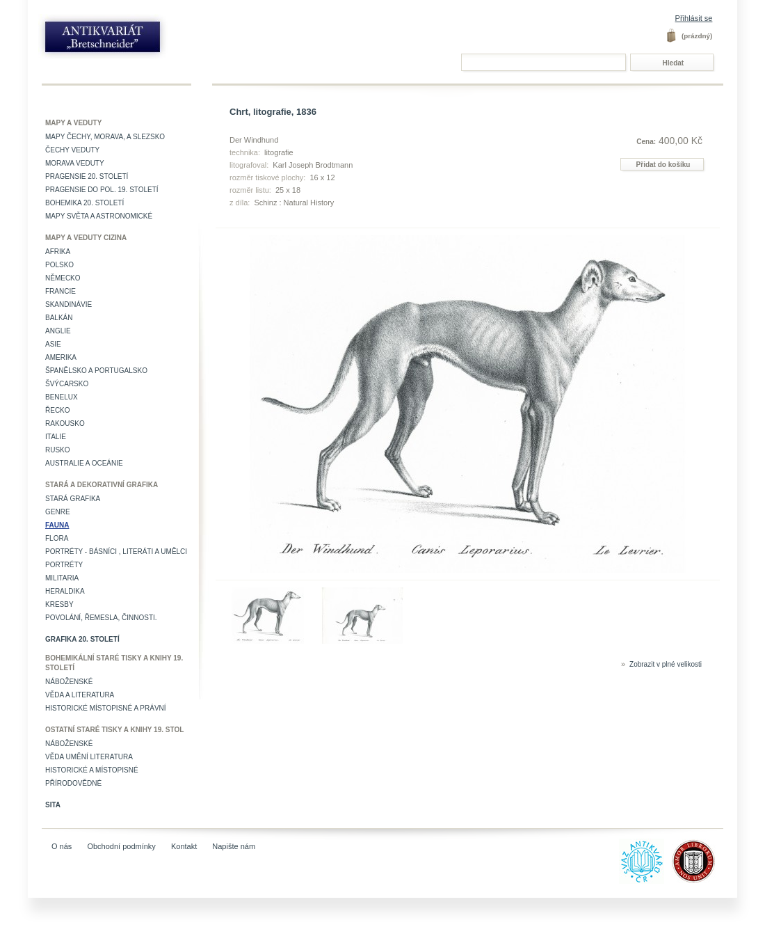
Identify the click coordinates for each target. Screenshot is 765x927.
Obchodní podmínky (121, 846)
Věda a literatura (79, 695)
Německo (63, 278)
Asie (53, 344)
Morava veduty (74, 163)
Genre (57, 512)
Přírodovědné (73, 783)
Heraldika (65, 591)
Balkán (58, 318)
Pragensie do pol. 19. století (102, 189)
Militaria (62, 578)
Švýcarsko (66, 384)
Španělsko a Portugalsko (96, 370)
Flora (56, 538)
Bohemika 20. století (84, 203)
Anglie (58, 331)
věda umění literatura (89, 757)
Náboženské (68, 682)
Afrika (57, 251)
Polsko (59, 265)
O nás (61, 846)
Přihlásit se (694, 18)
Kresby (59, 604)
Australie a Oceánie (84, 463)
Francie (60, 291)
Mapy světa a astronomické (98, 216)
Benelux (61, 397)
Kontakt (184, 846)
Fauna (57, 525)
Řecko (57, 410)
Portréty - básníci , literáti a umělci (116, 551)
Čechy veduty (72, 150)
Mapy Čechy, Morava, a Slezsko (105, 137)
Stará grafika (72, 498)
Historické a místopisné (91, 770)
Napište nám (233, 846)
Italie (55, 437)
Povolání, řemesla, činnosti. (101, 617)
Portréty (64, 565)
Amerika (60, 357)
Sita (53, 805)
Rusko (57, 450)
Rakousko (65, 423)
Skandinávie (68, 304)
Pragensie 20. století (86, 176)
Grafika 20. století (82, 639)
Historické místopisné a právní (105, 708)
